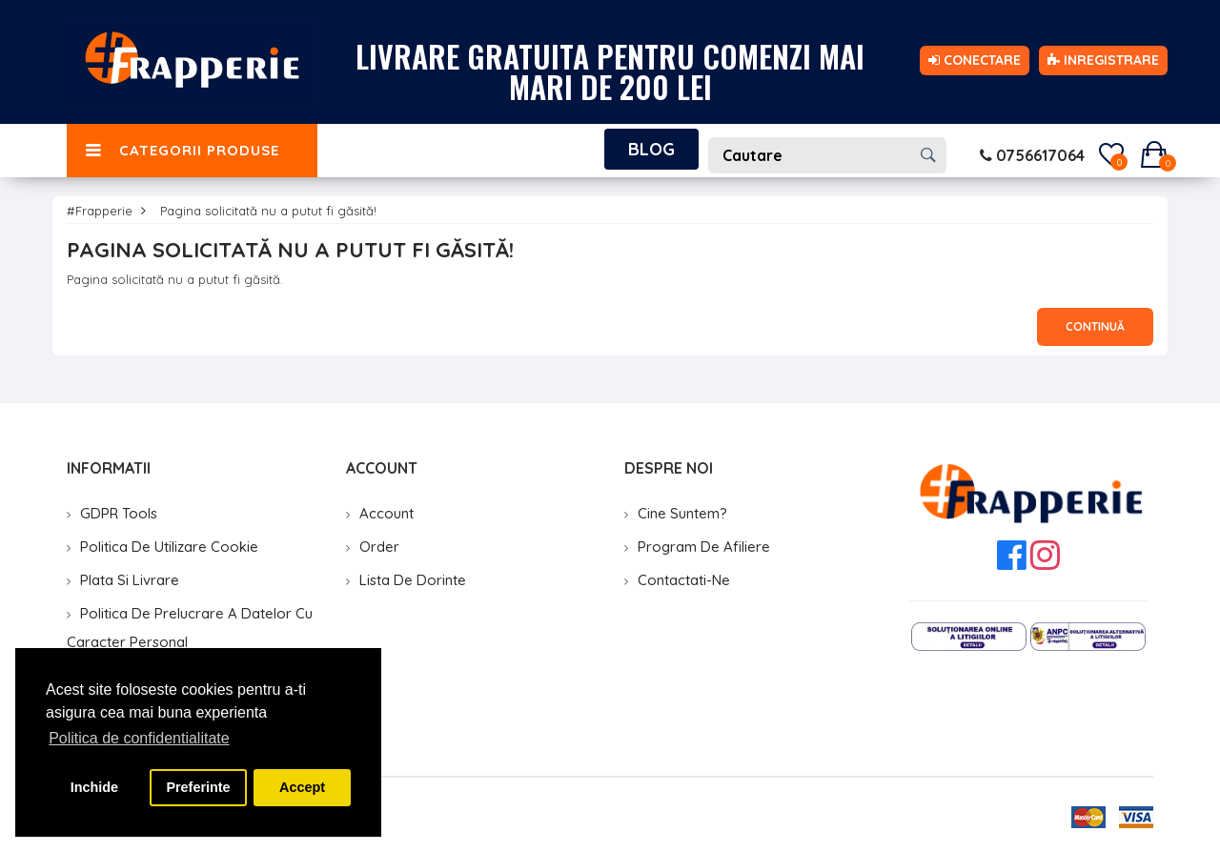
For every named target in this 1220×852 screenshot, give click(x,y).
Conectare (974, 60)
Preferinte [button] (198, 787)
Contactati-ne (684, 580)
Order (379, 547)
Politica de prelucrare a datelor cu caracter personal (190, 627)
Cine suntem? (682, 513)
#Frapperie (99, 210)
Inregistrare (1103, 60)
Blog (651, 149)
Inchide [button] (94, 787)
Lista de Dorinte (412, 580)
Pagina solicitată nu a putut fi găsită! (268, 210)
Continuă (1095, 326)
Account (386, 513)
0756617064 (1032, 155)
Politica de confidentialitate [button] (139, 738)
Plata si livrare (129, 580)
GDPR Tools (118, 513)
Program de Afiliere (704, 547)
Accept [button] (302, 787)
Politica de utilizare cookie (169, 547)
